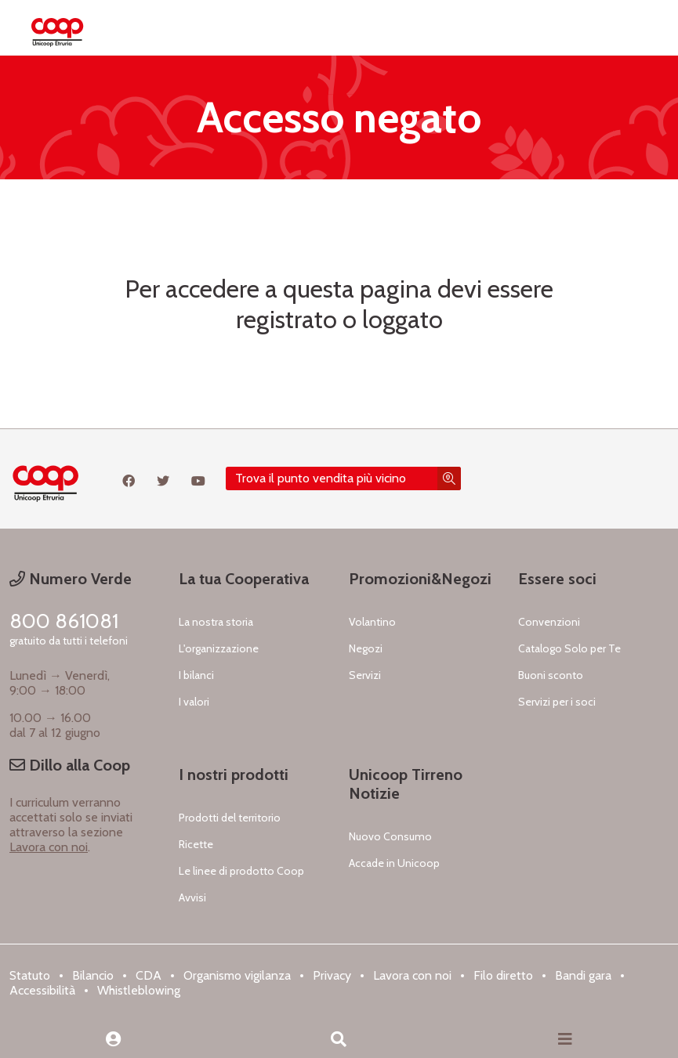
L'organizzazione (219, 648)
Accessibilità (42, 990)
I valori (194, 702)
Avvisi (192, 897)
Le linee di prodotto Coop (241, 871)
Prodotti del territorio (230, 818)
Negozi (366, 648)
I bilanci (196, 675)
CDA (148, 975)
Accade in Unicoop (394, 863)
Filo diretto (503, 975)
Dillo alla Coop (69, 765)
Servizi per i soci (557, 702)
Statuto (29, 975)
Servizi (365, 675)
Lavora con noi (48, 847)
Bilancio (93, 975)
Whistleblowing (138, 990)
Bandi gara (583, 975)
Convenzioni (549, 622)
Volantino (372, 622)
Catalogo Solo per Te (569, 648)
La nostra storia (216, 622)
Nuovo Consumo (390, 836)
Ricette (196, 844)
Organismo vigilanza (237, 975)
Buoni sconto (550, 675)
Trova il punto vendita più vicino (320, 478)
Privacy (332, 975)
